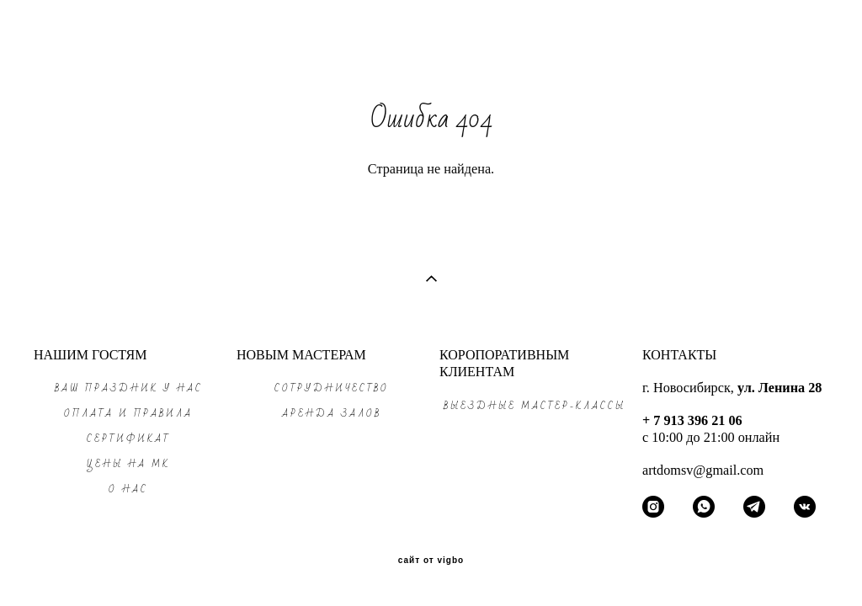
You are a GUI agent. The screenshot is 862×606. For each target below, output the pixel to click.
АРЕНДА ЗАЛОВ (331, 414)
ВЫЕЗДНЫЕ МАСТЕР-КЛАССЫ (534, 406)
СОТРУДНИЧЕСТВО (331, 388)
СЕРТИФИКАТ (129, 439)
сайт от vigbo (431, 560)
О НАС (128, 489)
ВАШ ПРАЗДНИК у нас (129, 388)
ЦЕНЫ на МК (128, 464)
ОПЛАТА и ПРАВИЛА (128, 414)
